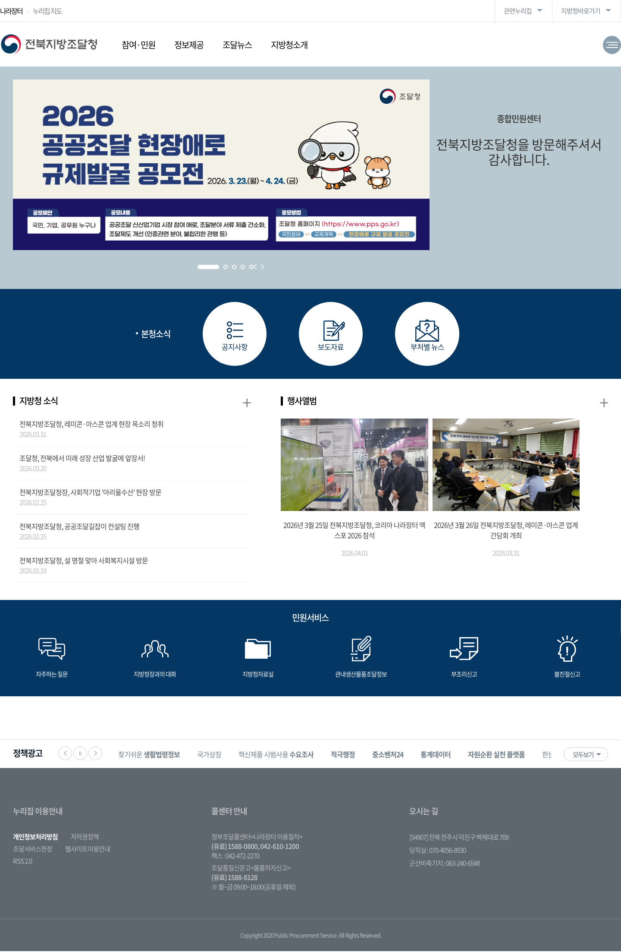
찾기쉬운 (151, 755)
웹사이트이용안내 (87, 849)
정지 (80, 754)
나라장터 (11, 11)
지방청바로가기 (580, 11)
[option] (151, 755)
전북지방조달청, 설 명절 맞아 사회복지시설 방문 (83, 561)
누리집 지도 (47, 11)
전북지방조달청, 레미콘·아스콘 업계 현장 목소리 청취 (91, 424)
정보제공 (189, 44)
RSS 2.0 (22, 861)
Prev (255, 266)
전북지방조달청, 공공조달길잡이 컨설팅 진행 (79, 527)
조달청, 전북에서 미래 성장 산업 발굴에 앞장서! (82, 459)
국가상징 (212, 755)
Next (262, 266)
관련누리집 (518, 11)
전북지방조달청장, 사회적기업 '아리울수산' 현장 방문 (90, 493)
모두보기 (583, 755)
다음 (95, 754)
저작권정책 (85, 837)
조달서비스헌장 (32, 849)
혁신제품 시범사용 (278, 755)
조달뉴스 (237, 44)
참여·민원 (138, 44)
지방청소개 (289, 44)
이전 (65, 754)
